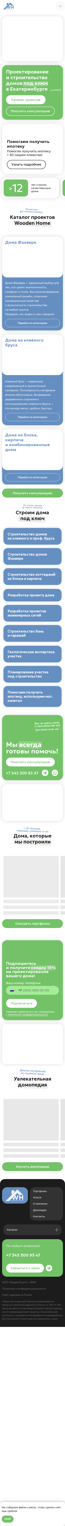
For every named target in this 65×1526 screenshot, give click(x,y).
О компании (40, 1402)
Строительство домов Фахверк (27, 578)
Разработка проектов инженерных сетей (27, 706)
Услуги (37, 1396)
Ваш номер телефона (23, 1182)
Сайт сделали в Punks (17, 1494)
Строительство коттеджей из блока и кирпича (31, 621)
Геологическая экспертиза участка (31, 791)
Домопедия (39, 1409)
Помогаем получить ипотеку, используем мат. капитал (30, 877)
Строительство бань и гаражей (26, 748)
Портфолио (40, 1390)
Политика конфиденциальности (24, 1487)
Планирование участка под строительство (28, 833)
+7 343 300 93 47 (22, 972)
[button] (30, 111)
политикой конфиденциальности (28, 1213)
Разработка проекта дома (31, 661)
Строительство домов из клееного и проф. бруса (31, 536)
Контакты (39, 1415)
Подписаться (21, 1202)
